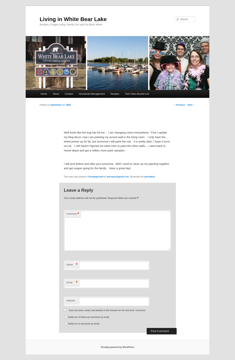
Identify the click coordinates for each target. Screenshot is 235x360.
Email (71, 282)
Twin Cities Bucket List (137, 93)
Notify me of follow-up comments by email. (88, 317)
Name (71, 264)
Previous (179, 105)
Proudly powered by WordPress (117, 347)
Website (70, 300)
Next (191, 105)
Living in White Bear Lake (73, 19)
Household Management (92, 93)
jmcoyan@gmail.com (118, 176)
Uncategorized (96, 176)
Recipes (115, 93)
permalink (149, 176)
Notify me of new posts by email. (84, 323)
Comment (72, 214)
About (56, 93)
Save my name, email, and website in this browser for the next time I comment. (107, 310)
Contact (69, 93)
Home (44, 93)
